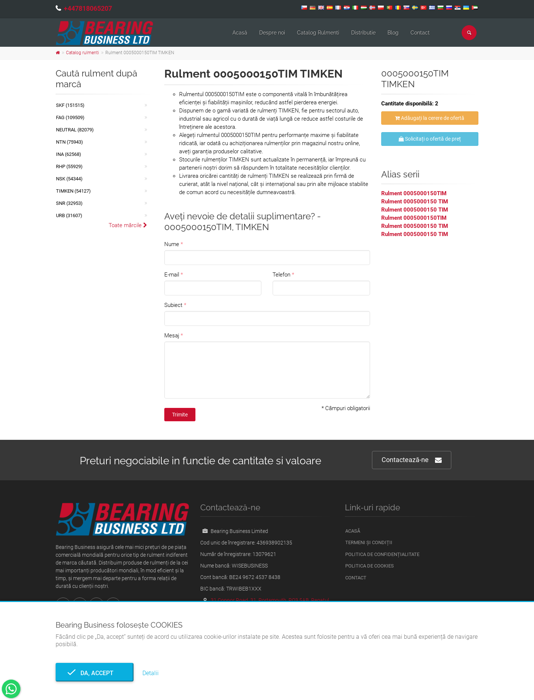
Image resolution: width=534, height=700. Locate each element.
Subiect (173, 305)
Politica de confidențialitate (382, 554)
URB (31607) (69, 215)
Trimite (180, 415)
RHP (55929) (69, 166)
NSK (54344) (69, 178)
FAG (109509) (70, 117)
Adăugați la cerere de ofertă (429, 118)
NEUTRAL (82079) (75, 130)
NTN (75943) (69, 142)
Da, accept (94, 673)
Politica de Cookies (369, 566)
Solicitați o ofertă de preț (430, 139)
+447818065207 (88, 8)
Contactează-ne (412, 460)
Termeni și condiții (368, 542)
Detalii (150, 673)
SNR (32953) (69, 203)
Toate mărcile (128, 225)
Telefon (281, 274)
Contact (420, 33)
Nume (171, 244)
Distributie (363, 33)
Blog (393, 33)
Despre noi (272, 33)
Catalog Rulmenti (318, 33)
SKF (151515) (70, 105)
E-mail (171, 274)
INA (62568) (68, 154)
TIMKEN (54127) (73, 191)
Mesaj (171, 335)
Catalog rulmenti (82, 52)
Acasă (240, 33)
